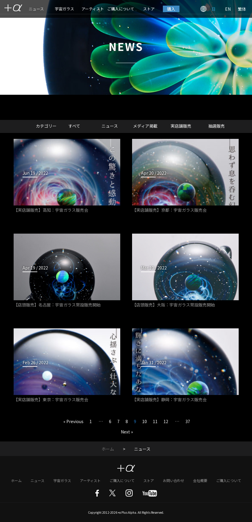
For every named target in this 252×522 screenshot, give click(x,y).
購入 (171, 9)
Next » (127, 432)
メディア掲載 (145, 126)
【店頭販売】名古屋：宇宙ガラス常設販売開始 (57, 305)
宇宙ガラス (64, 9)
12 (165, 421)
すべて (74, 126)
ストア (149, 9)
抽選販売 (216, 126)
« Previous (73, 421)
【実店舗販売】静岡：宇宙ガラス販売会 (169, 399)
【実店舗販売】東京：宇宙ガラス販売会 (51, 399)
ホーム (108, 449)
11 (155, 421)
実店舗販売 (181, 126)
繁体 (242, 9)
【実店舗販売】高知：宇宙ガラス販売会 (51, 210)
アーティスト (92, 9)
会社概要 (200, 480)
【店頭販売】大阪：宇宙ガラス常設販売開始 (173, 305)
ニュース (36, 9)
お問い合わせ (173, 480)
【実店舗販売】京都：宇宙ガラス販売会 (169, 210)
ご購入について (120, 9)
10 (144, 421)
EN (228, 9)
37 (187, 421)
